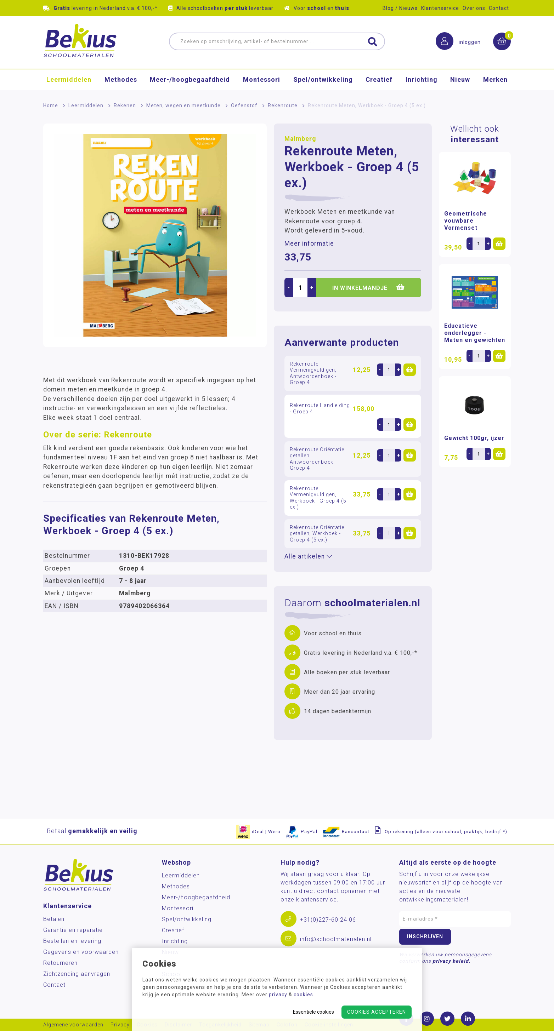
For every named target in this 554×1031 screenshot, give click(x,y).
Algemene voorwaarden (73, 1024)
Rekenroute (283, 105)
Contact (499, 8)
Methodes (120, 79)
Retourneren (60, 963)
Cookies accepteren (376, 1012)
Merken (495, 79)
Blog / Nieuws (400, 8)
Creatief (379, 79)
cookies (303, 994)
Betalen (53, 919)
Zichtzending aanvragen (76, 973)
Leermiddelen (68, 79)
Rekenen (125, 105)
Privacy (120, 1024)
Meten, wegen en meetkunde (183, 105)
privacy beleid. (451, 961)
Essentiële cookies (313, 1012)
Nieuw (460, 79)
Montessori (261, 79)
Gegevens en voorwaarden (81, 952)
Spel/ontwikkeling (323, 79)
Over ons (474, 8)
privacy (278, 994)
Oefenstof (244, 105)
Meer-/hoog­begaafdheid (190, 79)
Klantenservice (440, 8)
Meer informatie (309, 243)
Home (50, 105)
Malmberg (300, 138)
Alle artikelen (308, 556)
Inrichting (421, 79)
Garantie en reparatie (73, 930)
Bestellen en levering (72, 941)
